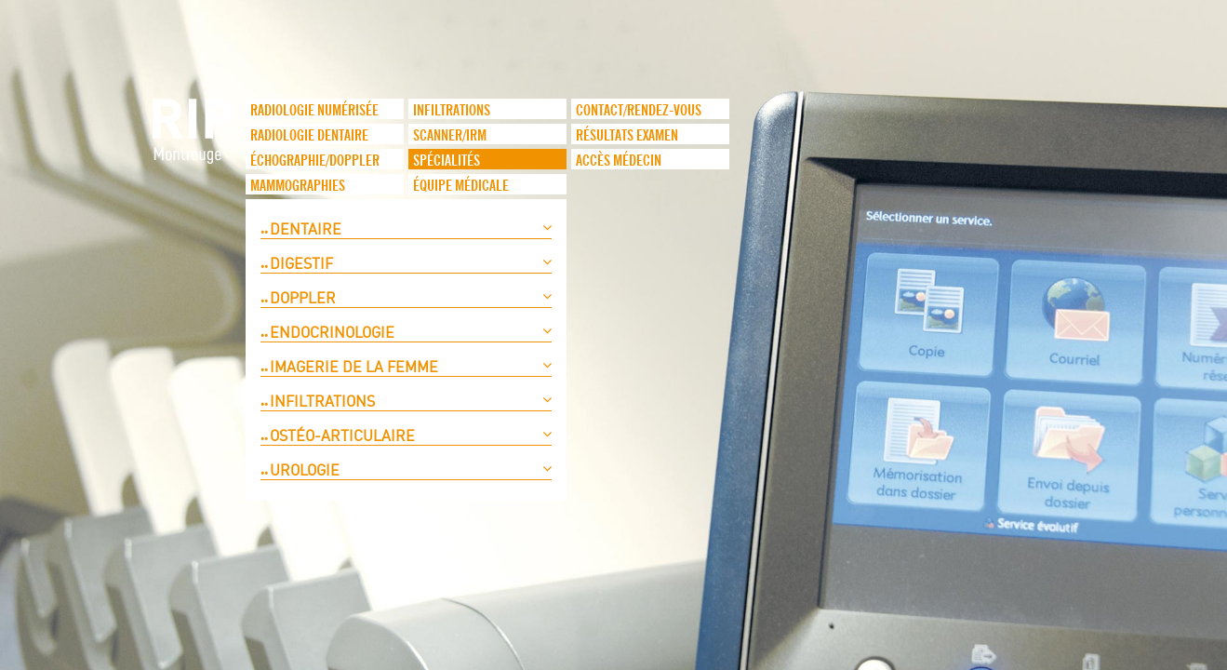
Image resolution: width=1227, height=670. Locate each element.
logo (194, 140)
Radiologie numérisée (314, 110)
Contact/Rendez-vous (638, 110)
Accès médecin (618, 161)
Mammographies (297, 186)
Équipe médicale (461, 186)
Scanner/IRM (450, 135)
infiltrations (451, 110)
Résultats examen (627, 135)
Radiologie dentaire (309, 135)
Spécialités (446, 161)
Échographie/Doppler (315, 161)
